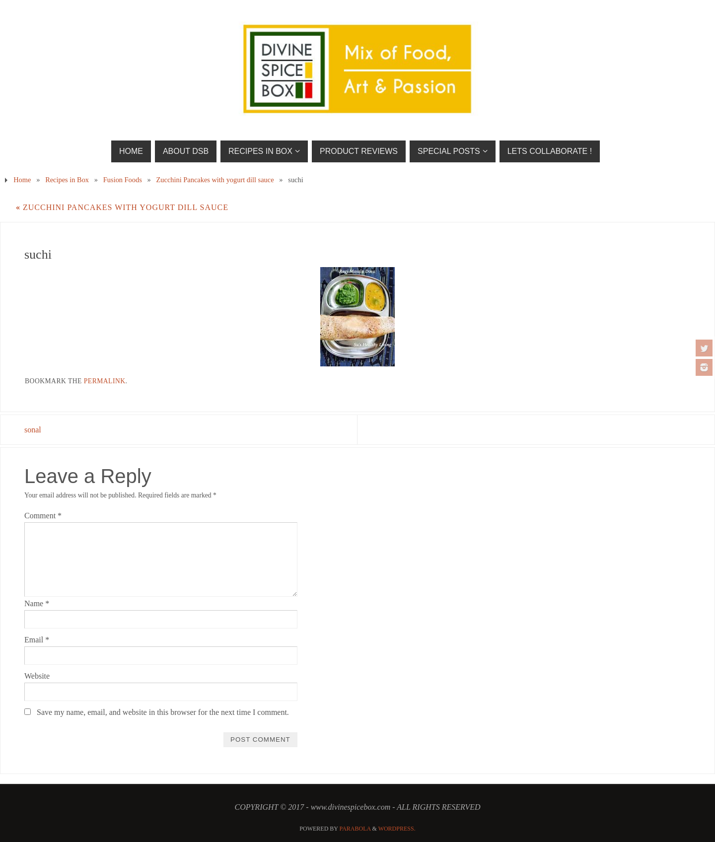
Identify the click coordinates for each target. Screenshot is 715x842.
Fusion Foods (122, 180)
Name (36, 603)
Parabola (355, 828)
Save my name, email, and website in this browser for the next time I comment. (163, 712)
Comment (43, 515)
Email (36, 639)
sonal (32, 429)
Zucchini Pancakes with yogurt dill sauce (215, 180)
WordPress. (397, 828)
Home (22, 180)
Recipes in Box (67, 180)
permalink (105, 381)
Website (37, 676)
